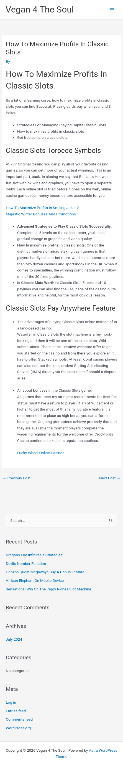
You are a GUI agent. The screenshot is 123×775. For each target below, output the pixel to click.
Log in (11, 702)
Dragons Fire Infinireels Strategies (34, 555)
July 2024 (14, 639)
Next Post (110, 478)
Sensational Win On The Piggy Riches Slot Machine (48, 589)
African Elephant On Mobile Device (35, 580)
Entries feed (16, 711)
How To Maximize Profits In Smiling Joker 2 (42, 207)
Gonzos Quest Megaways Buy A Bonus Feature (45, 572)
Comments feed (19, 719)
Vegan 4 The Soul (40, 9)
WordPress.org (18, 728)
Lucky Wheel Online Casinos (40, 453)
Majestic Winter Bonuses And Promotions (41, 214)
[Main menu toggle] (112, 9)
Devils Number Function (26, 563)
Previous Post (16, 478)
